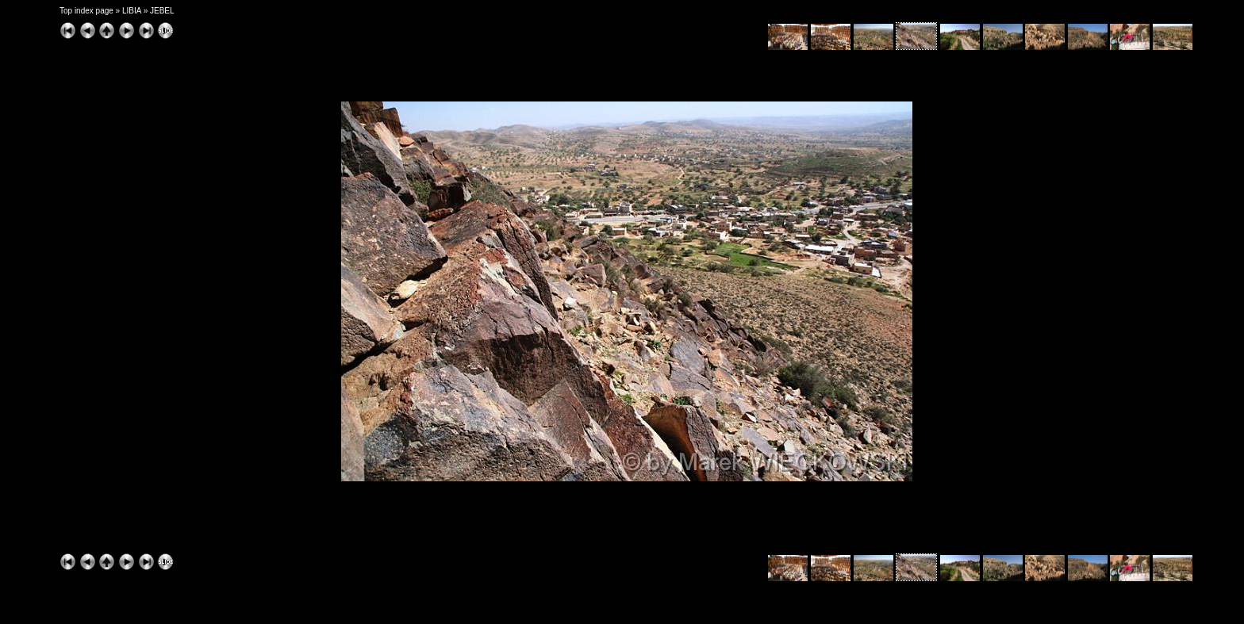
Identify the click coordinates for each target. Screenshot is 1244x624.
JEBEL (162, 10)
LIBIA (131, 10)
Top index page (86, 10)
